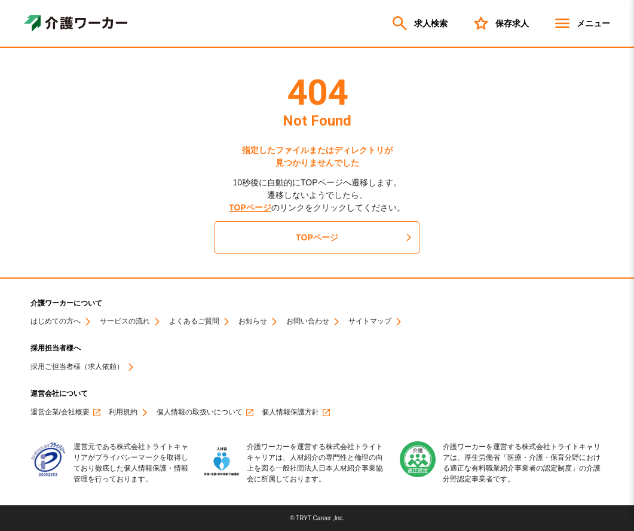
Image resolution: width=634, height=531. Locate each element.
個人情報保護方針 (290, 412)
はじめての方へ (55, 321)
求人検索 (419, 23)
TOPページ (250, 207)
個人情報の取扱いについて (200, 412)
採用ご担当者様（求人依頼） (77, 367)
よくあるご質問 (194, 321)
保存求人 (500, 23)
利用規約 (123, 412)
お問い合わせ (307, 321)
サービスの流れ (125, 321)
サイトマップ (369, 321)
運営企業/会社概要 (60, 412)
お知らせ (252, 321)
